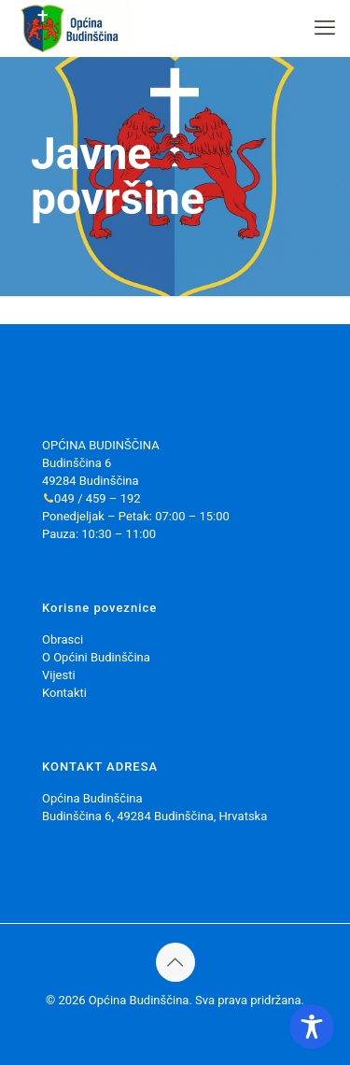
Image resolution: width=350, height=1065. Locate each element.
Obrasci (62, 639)
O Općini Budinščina (96, 657)
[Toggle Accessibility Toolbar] (311, 1026)
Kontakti (64, 693)
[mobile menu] (325, 28)
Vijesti (59, 675)
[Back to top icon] (175, 962)
